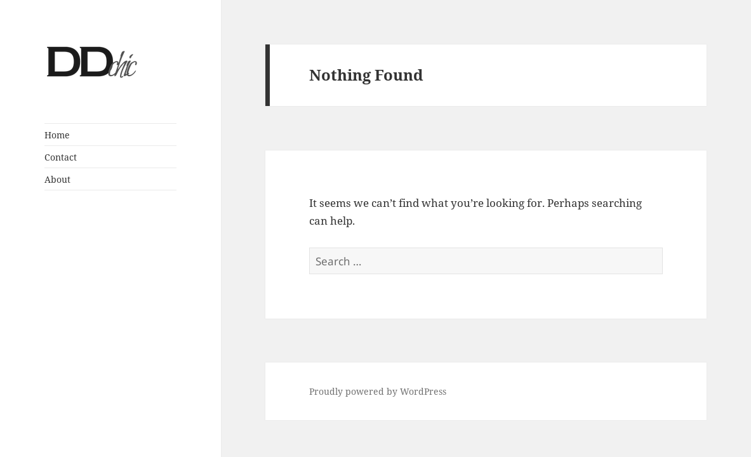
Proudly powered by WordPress (377, 391)
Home (57, 135)
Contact (60, 157)
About (57, 179)
